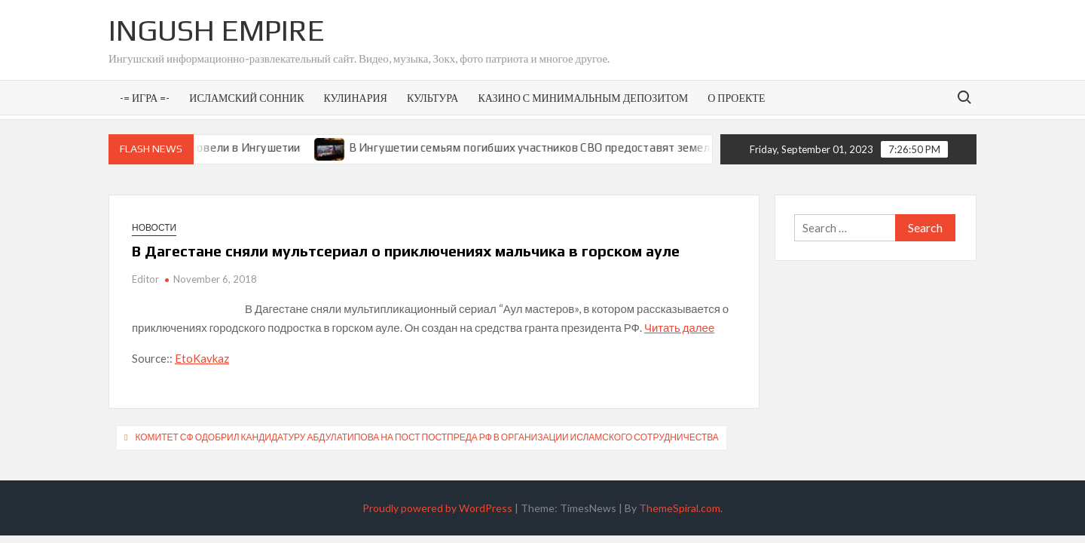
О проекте (736, 97)
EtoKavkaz (202, 358)
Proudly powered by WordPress (437, 508)
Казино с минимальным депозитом (583, 97)
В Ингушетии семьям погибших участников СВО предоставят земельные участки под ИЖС (605, 147)
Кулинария (355, 97)
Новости (154, 227)
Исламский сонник (246, 97)
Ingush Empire (216, 30)
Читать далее (679, 327)
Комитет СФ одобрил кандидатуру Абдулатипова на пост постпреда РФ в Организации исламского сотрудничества (426, 437)
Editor (145, 279)
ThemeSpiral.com (679, 508)
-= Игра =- (145, 97)
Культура (432, 97)
